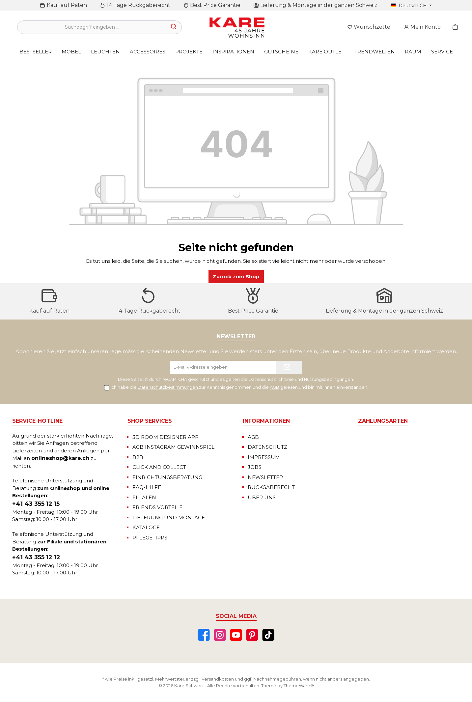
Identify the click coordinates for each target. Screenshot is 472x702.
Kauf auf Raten (67, 5)
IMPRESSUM (264, 457)
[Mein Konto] (422, 27)
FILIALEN (144, 497)
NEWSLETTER (265, 477)
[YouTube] (236, 634)
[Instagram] (219, 634)
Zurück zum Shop (236, 276)
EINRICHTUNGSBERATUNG (167, 477)
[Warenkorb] (453, 27)
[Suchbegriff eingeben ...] (92, 27)
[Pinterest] (252, 634)
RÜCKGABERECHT (271, 487)
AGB (274, 387)
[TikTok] (268, 634)
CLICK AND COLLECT (159, 467)
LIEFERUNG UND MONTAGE (168, 517)
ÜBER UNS (262, 497)
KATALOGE (146, 527)
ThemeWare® (299, 685)
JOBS (255, 467)
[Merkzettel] (369, 27)
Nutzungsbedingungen (328, 379)
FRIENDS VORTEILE (157, 507)
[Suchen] (174, 27)
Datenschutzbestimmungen (168, 387)
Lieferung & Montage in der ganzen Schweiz (318, 5)
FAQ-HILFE (146, 487)
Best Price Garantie (215, 5)
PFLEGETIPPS (149, 537)
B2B (137, 457)
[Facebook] (203, 634)
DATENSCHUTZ (267, 447)
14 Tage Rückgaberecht (138, 5)
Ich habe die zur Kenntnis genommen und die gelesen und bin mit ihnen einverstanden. (239, 387)
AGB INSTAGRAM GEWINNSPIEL (173, 447)
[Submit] (289, 367)
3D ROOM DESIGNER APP (165, 437)
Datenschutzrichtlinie (271, 379)
